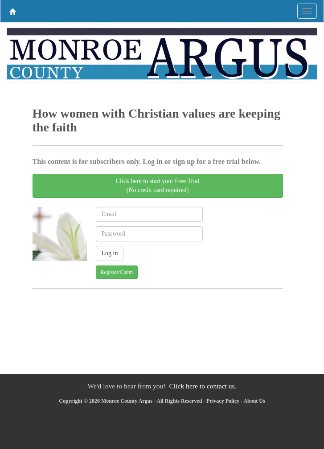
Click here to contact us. (202, 386)
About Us (254, 401)
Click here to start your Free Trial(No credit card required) (157, 185)
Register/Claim (117, 272)
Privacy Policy (222, 401)
